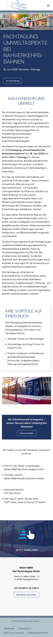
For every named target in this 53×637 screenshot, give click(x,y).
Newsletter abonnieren (26, 594)
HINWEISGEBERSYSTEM (38, 633)
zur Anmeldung (12, 80)
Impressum (9, 628)
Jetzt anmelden (26, 433)
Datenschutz (24, 628)
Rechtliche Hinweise (14, 633)
